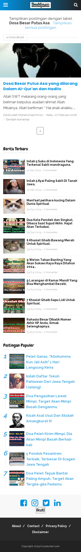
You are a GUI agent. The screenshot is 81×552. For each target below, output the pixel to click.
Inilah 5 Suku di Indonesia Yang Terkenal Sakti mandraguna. (50, 163)
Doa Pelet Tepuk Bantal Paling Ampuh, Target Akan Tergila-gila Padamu (50, 478)
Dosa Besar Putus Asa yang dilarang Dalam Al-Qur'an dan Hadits (40, 86)
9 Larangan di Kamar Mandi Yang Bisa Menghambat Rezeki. (52, 282)
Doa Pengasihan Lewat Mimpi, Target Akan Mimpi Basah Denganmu (48, 401)
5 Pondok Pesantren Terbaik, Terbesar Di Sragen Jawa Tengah (50, 459)
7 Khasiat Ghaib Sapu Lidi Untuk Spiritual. (51, 301)
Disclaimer (40, 532)
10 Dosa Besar (15, 37)
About (16, 526)
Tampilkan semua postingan (48, 25)
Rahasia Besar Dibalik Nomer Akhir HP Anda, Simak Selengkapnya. (49, 323)
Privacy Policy (56, 526)
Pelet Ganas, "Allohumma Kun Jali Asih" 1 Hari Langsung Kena (48, 362)
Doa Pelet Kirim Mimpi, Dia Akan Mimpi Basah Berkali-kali (49, 439)
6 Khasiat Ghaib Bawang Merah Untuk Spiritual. (50, 242)
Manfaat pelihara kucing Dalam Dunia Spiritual (51, 202)
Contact (33, 526)
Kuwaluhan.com (50, 546)
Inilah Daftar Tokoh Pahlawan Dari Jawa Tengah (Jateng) (50, 381)
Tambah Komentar (18, 119)
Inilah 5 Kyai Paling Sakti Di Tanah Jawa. (52, 182)
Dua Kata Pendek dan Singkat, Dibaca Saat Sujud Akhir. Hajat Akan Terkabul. (50, 223)
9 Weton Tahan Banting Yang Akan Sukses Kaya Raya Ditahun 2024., (51, 263)
